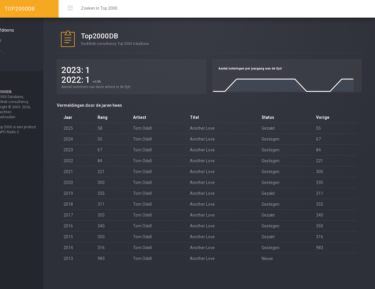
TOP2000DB (19, 9)
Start (12, 40)
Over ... (13, 51)
